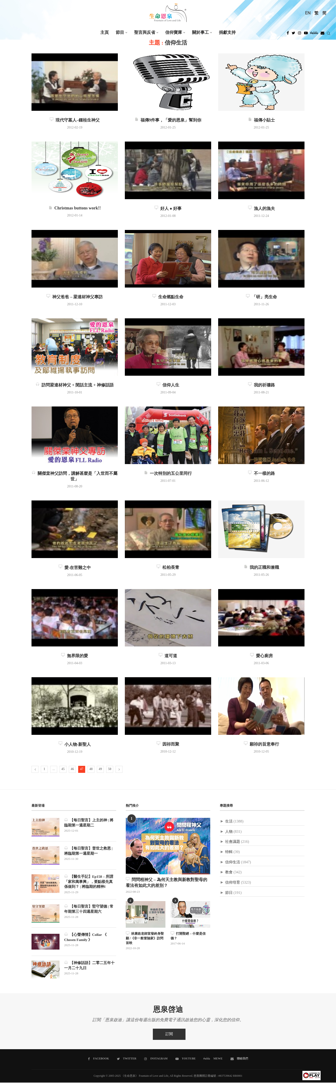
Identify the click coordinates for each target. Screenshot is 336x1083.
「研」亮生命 (261, 297)
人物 (229, 832)
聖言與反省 (144, 32)
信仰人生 (168, 385)
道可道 (168, 656)
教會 (229, 872)
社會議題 (232, 842)
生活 (229, 821)
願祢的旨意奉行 (261, 744)
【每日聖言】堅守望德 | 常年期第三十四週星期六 (89, 909)
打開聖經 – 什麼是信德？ (188, 935)
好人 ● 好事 (168, 208)
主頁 (104, 32)
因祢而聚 (168, 744)
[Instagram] (299, 34)
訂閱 (169, 1035)
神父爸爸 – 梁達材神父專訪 (74, 297)
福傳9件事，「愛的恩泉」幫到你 (168, 120)
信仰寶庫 (173, 32)
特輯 (229, 852)
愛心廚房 (261, 656)
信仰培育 (232, 883)
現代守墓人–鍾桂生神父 (75, 120)
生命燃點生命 (167, 297)
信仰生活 (232, 862)
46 (72, 769)
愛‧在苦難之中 (75, 568)
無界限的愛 (74, 656)
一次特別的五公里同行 (168, 473)
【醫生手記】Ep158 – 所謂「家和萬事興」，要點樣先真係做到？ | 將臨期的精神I (89, 881)
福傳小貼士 (261, 120)
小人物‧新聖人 (75, 744)
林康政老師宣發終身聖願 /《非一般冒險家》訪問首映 (145, 937)
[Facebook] (288, 34)
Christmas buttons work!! (75, 208)
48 (91, 769)
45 (63, 769)
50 (109, 769)
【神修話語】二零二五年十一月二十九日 (89, 966)
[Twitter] (293, 34)
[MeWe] (314, 34)
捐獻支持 (227, 32)
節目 (120, 32)
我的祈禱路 (261, 385)
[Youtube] (306, 34)
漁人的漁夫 (261, 208)
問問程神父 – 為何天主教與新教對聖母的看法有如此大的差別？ (166, 882)
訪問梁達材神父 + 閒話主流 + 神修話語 (75, 385)
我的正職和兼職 (261, 567)
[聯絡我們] (238, 1059)
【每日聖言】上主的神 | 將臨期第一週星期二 (89, 822)
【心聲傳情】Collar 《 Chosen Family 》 (85, 937)
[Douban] (322, 34)
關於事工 (200, 32)
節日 (229, 893)
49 (100, 769)
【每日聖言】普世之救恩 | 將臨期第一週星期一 (88, 851)
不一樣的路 (261, 473)
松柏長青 (168, 567)
